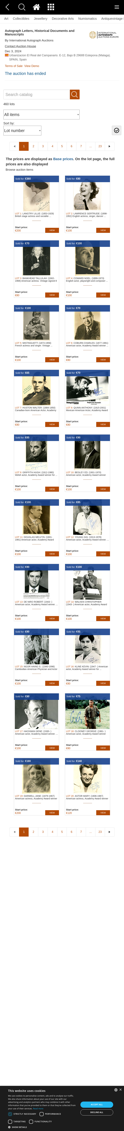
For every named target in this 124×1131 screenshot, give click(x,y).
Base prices (63, 159)
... (90, 146)
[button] (42, 1127)
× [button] (120, 1090)
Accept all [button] (97, 1104)
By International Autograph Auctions (29, 40)
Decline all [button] (96, 1112)
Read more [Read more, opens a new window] (38, 1108)
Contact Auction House (20, 46)
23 (100, 146)
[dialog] (62, 1108)
